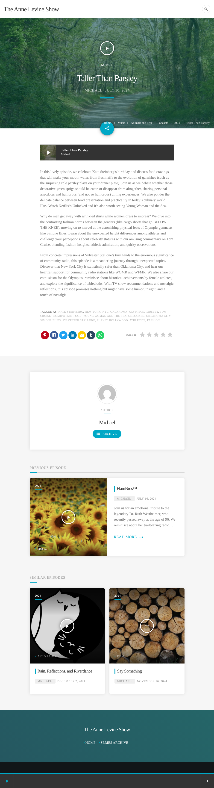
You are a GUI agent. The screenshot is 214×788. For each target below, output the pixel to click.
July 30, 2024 (117, 90)
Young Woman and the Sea (104, 315)
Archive (106, 434)
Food (77, 315)
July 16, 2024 (146, 498)
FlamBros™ (127, 488)
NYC (105, 311)
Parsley (152, 311)
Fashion (153, 320)
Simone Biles (50, 320)
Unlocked (136, 315)
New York (93, 311)
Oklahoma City (158, 315)
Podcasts (163, 122)
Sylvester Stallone (78, 320)
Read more (129, 537)
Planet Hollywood (112, 320)
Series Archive (114, 743)
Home (107, 122)
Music (121, 122)
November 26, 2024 (152, 681)
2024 (177, 122)
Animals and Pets (141, 122)
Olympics (136, 311)
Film (120, 656)
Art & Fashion (49, 656)
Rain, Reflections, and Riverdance (65, 671)
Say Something (129, 671)
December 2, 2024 (71, 681)
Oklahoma (119, 311)
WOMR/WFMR (62, 315)
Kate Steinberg (70, 311)
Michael (93, 90)
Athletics (137, 320)
